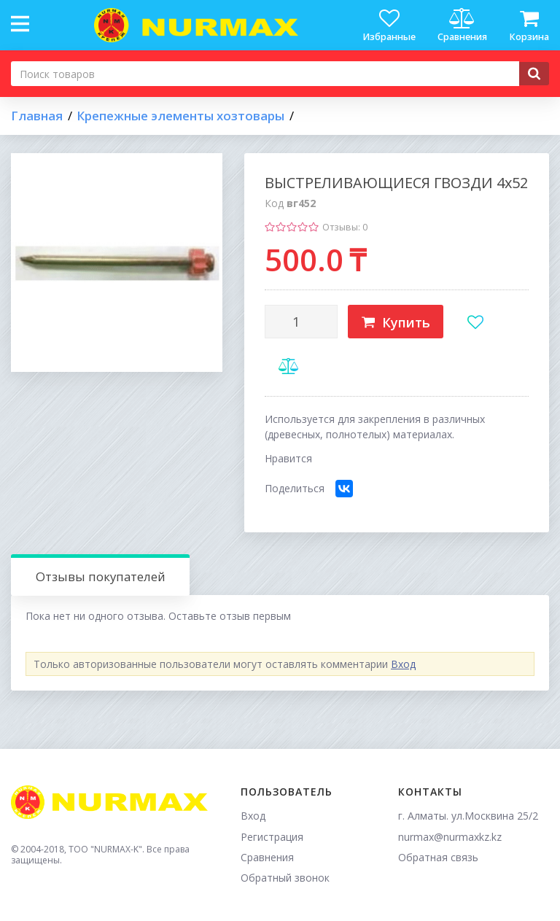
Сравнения (267, 857)
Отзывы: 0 (345, 227)
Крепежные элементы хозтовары (180, 116)
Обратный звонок (285, 878)
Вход (403, 664)
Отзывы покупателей (101, 576)
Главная (37, 116)
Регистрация (272, 837)
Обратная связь (438, 857)
